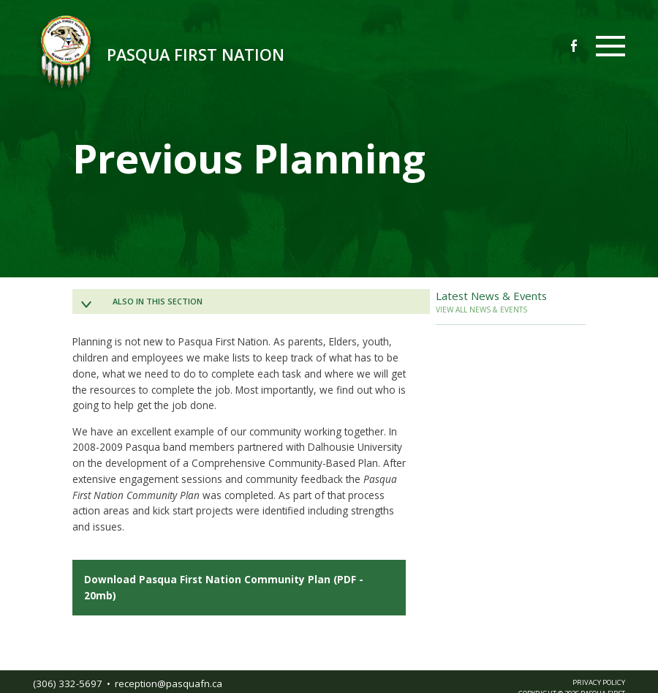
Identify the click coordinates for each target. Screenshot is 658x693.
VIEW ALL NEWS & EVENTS (481, 309)
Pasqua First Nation (195, 54)
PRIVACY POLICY (598, 682)
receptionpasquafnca (168, 683)
